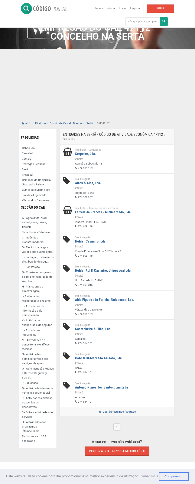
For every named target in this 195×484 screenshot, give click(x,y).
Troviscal (27, 174)
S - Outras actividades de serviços (37, 414)
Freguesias (30, 138)
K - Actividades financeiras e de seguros (37, 323)
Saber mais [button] (149, 476)
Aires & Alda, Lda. (88, 183)
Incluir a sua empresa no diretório (117, 451)
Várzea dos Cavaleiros (35, 200)
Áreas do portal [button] (104, 8)
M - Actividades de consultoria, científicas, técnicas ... (36, 344)
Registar (135, 8)
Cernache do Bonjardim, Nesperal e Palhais (36, 182)
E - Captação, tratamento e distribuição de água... (38, 259)
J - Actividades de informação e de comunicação (33, 311)
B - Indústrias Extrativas (36, 232)
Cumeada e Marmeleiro (36, 189)
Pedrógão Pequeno (34, 164)
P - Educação (30, 382)
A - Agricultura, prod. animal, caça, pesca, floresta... (34, 222)
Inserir (160, 8)
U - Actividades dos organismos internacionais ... (34, 426)
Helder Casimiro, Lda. (90, 241)
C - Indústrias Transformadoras (32, 240)
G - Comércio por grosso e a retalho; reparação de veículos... (37, 277)
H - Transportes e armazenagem (32, 289)
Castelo (26, 158)
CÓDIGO (44, 8)
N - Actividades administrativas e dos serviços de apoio (35, 359)
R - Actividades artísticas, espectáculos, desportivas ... (37, 402)
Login (122, 8)
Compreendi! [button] (174, 476)
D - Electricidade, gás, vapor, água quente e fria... (38, 249)
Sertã (25, 169)
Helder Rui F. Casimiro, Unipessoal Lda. (103, 271)
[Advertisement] (97, 81)
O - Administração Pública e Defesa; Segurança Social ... (38, 373)
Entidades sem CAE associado (34, 438)
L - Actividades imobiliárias (31, 332)
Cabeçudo (28, 148)
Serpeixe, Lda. (85, 154)
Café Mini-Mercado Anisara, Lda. (99, 358)
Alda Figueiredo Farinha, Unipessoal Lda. (104, 300)
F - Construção (31, 267)
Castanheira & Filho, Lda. (93, 329)
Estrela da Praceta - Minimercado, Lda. (103, 212)
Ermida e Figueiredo (34, 195)
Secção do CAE (33, 207)
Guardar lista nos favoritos (117, 411)
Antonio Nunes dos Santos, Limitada (101, 387)
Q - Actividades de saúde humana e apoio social (37, 390)
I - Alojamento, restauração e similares (36, 298)
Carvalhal (27, 153)
